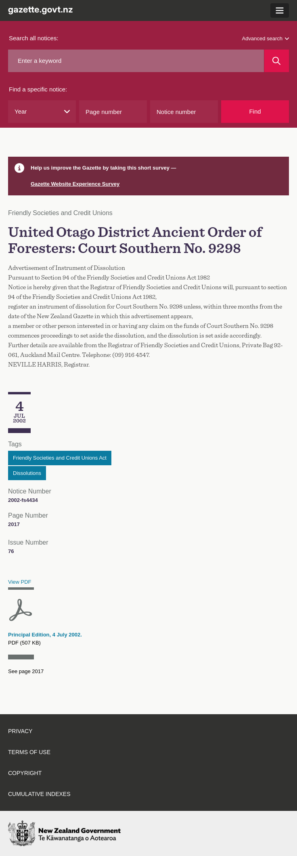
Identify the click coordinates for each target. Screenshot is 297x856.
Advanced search (265, 38)
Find (255, 111)
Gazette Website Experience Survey (75, 184)
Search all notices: (34, 38)
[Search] (276, 61)
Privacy (20, 731)
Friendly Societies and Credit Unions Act (60, 458)
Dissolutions (27, 473)
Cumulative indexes (39, 794)
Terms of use (29, 752)
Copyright (25, 773)
